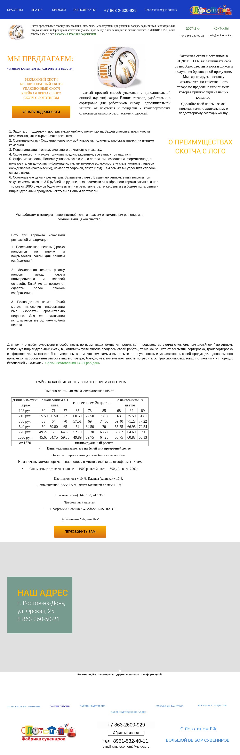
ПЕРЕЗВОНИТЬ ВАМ (80, 532)
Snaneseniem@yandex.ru (161, 9)
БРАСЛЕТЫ (15, 9)
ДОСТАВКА (193, 28)
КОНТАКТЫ (221, 28)
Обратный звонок (126, 732)
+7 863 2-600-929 (120, 10)
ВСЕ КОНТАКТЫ (84, 9)
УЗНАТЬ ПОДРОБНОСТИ (41, 112)
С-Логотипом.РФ (198, 728)
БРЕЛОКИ (59, 9)
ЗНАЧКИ (36, 9)
